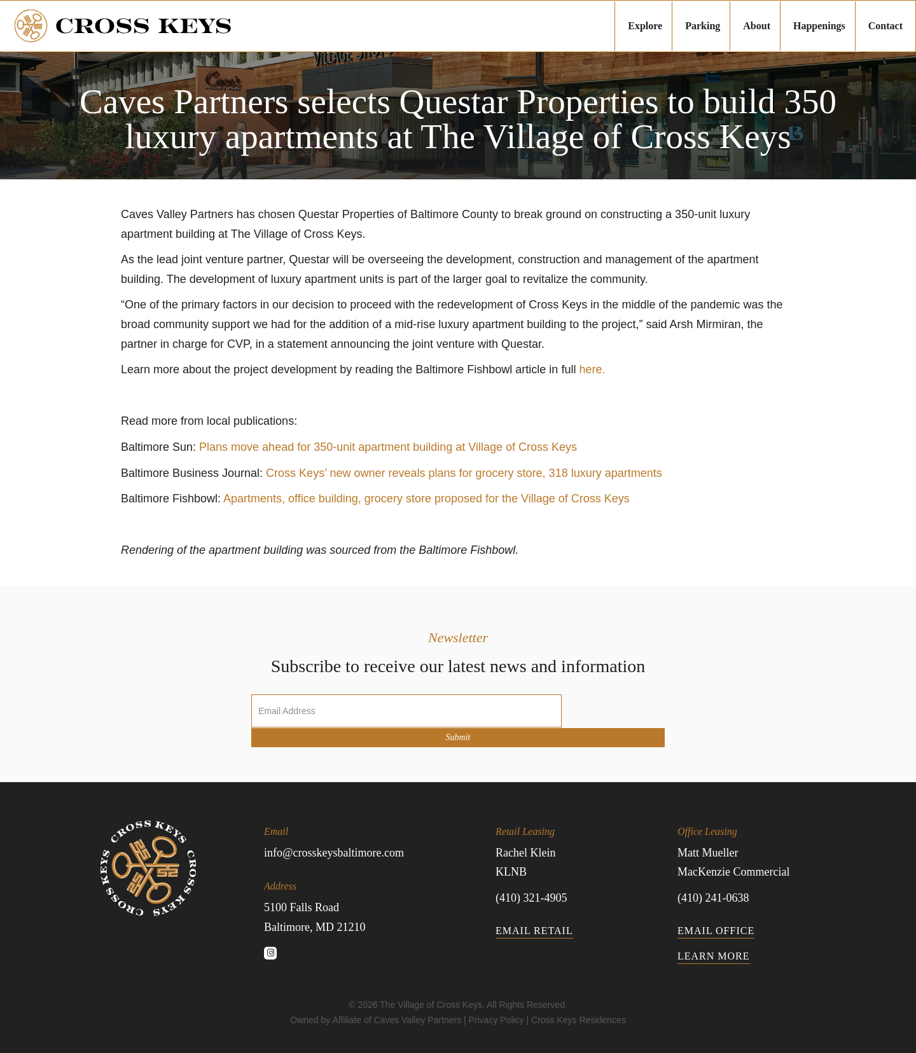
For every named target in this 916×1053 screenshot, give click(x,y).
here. (592, 369)
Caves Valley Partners (417, 1020)
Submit (458, 737)
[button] (270, 953)
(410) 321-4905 (531, 897)
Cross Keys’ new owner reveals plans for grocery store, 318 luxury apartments (464, 473)
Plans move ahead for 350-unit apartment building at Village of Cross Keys (388, 447)
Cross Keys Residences (578, 1020)
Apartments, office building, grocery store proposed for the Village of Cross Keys (426, 498)
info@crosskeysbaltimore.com (334, 852)
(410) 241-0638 (713, 897)
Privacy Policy (496, 1020)
